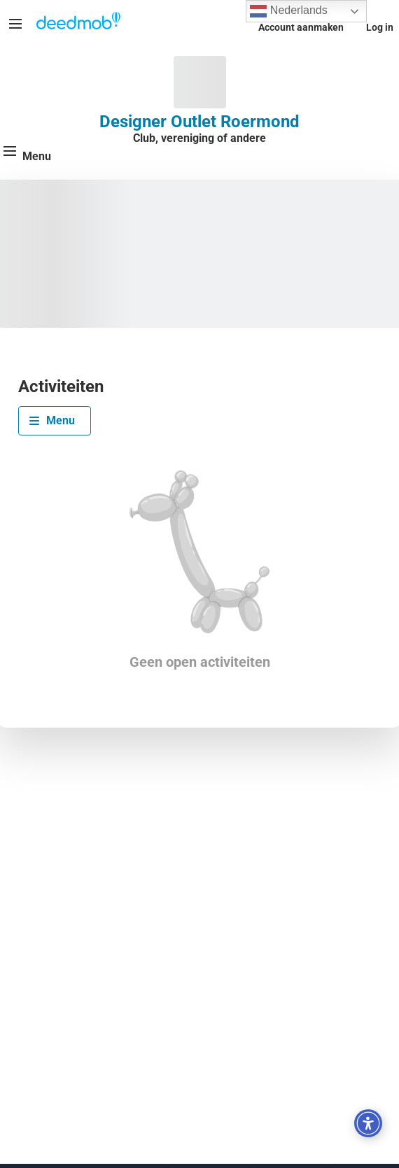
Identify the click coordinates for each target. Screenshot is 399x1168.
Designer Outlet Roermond (199, 121)
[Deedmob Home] (78, 22)
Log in (379, 27)
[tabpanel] (199, 570)
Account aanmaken (301, 27)
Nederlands (288, 11)
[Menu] (15, 24)
